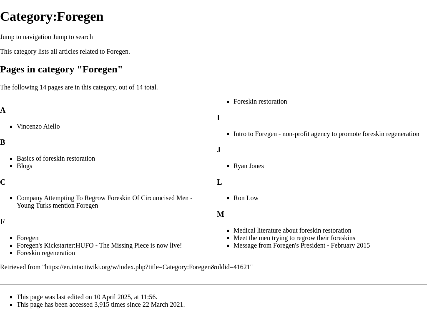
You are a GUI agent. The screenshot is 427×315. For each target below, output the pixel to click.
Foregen (117, 51)
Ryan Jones (249, 165)
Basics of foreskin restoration (56, 158)
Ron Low (246, 197)
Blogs (24, 165)
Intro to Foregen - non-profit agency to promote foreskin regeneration (326, 133)
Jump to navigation (25, 36)
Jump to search (73, 36)
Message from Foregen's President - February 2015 (302, 245)
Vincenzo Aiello (38, 126)
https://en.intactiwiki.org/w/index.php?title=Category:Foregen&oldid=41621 (147, 266)
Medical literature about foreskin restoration (293, 230)
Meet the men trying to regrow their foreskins (294, 237)
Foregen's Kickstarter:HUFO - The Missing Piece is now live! (99, 245)
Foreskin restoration (260, 101)
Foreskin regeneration (46, 252)
